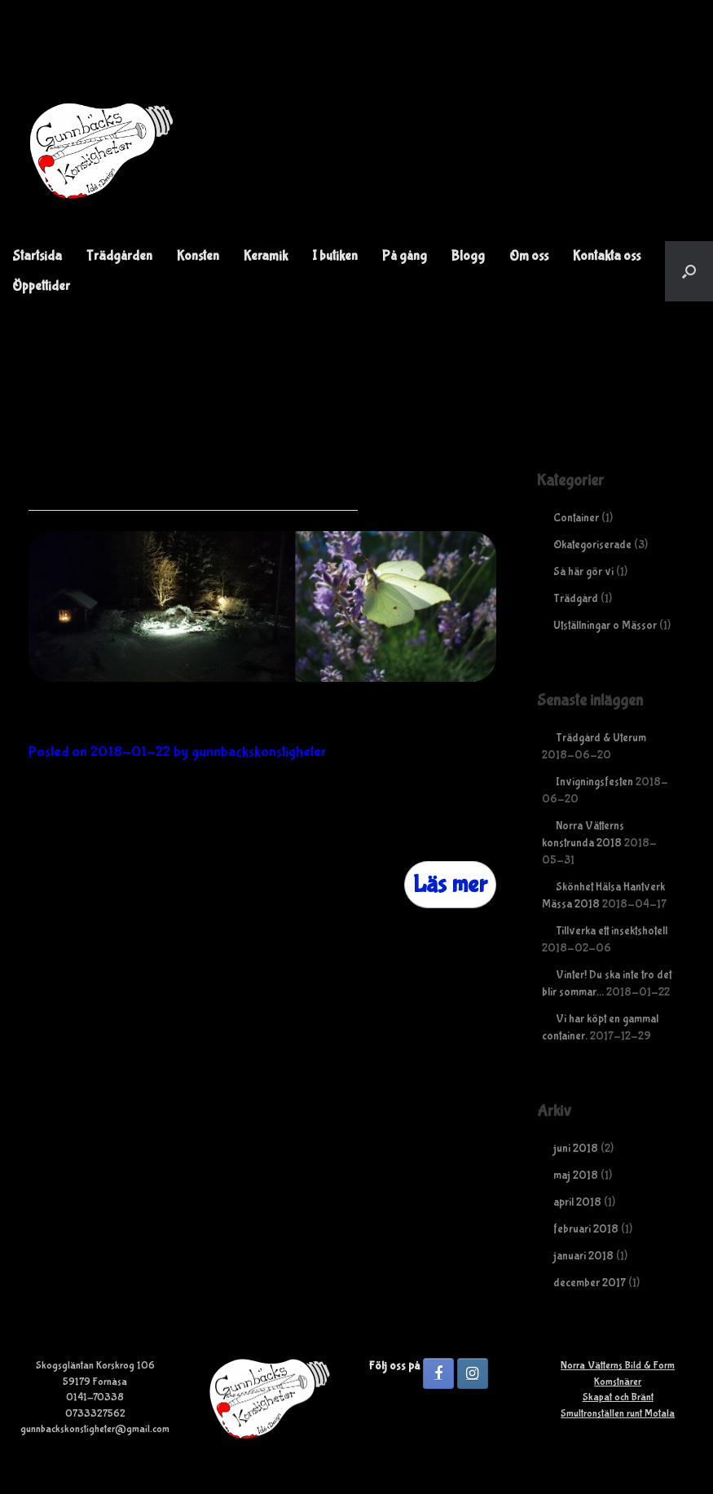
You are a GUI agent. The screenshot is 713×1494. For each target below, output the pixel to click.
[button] (689, 271)
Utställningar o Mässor (605, 625)
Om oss (528, 256)
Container (576, 518)
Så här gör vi (583, 571)
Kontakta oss (606, 256)
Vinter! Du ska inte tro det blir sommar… (233, 721)
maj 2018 (575, 1175)
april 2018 (577, 1202)
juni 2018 (575, 1148)
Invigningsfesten (594, 782)
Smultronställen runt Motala (618, 1414)
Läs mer (450, 884)
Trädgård (575, 598)
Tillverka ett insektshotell (611, 931)
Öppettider (41, 286)
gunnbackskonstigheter (258, 752)
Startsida (37, 256)
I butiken (335, 256)
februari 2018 (585, 1229)
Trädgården (119, 256)
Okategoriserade (592, 544)
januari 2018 (583, 1256)
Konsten (198, 256)
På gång (404, 256)
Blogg (468, 256)
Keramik (266, 256)
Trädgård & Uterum (601, 738)
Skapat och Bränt (618, 1397)
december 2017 (589, 1283)
